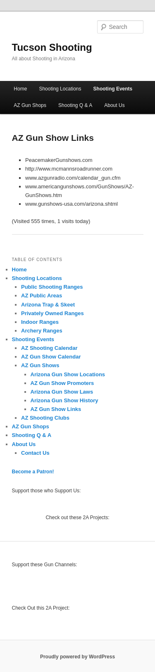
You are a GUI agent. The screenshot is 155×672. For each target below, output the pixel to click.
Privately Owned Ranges (52, 313)
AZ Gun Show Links (56, 409)
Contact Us (35, 453)
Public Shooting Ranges (52, 287)
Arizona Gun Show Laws (62, 392)
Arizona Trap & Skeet (48, 305)
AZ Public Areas (41, 295)
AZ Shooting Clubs (45, 418)
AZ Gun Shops (30, 105)
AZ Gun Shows (40, 365)
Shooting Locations (60, 89)
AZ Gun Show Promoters (62, 383)
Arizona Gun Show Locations (68, 374)
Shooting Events (113, 89)
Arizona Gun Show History (64, 400)
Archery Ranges (41, 331)
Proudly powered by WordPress (77, 657)
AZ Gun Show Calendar (51, 357)
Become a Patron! (33, 472)
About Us (114, 105)
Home (20, 89)
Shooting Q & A (75, 105)
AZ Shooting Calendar (49, 348)
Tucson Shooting (52, 47)
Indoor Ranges (40, 322)
